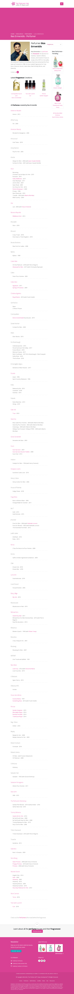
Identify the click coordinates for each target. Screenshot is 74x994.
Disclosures (21, 989)
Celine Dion (14, 282)
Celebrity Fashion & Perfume (21, 966)
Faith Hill (13, 410)
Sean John (14, 792)
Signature (15, 285)
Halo (14, 877)
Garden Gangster (17, 710)
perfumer (45, 51)
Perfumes (25, 980)
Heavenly (15, 879)
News (44, 980)
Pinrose (13, 707)
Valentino (13, 849)
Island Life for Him (18, 816)
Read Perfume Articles (57, 117)
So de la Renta (17, 699)
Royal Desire (16, 297)
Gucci (12, 446)
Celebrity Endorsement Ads (20, 963)
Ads (48, 980)
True (14, 413)
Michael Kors (14, 612)
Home (12, 34)
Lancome (13, 575)
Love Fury (15, 669)
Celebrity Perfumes (18, 961)
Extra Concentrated (18, 318)
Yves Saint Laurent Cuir (30, 87)
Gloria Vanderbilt (16, 437)
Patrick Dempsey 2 (18, 189)
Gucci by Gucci (17, 450)
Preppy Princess (17, 864)
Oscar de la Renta (16, 695)
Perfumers (28, 34)
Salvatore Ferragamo (17, 782)
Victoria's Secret (15, 872)
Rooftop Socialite (17, 714)
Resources (19, 34)
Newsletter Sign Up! (16, 951)
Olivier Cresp (32, 631)
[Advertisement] (37, 21)
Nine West (14, 665)
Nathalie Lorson (32, 523)
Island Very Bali (17, 616)
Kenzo (12, 545)
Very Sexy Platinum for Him (20, 888)
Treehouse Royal (17, 716)
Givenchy (13, 419)
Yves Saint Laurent (16, 903)
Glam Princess (17, 862)
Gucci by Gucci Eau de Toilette (21, 452)
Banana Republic (16, 212)
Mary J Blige (14, 593)
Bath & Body (32, 980)
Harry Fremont (26, 207)
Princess (15, 866)
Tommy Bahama (16, 812)
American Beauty (16, 129)
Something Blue (17, 701)
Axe (12, 203)
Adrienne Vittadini (16, 111)
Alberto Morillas (29, 195)
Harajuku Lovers (16, 469)
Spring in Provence (18, 288)
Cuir (14, 906)
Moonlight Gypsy (17, 712)
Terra (14, 897)
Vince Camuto (15, 893)
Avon (12, 169)
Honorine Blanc (30, 669)
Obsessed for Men (18, 267)
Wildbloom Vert (17, 216)
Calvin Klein (14, 261)
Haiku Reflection (17, 179)
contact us (55, 973)
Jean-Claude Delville (34, 161)
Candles (39, 980)
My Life (15, 597)
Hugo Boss (14, 497)
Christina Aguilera (16, 293)
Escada (13, 373)
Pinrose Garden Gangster (44, 87)
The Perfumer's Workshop (18, 801)
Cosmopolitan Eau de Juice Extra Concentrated (16, 88)
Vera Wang (14, 858)
